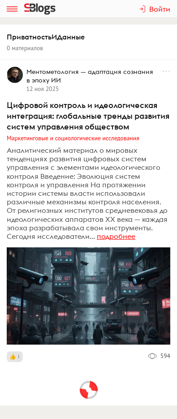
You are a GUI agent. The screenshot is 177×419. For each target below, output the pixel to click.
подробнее (116, 236)
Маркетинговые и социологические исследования (73, 138)
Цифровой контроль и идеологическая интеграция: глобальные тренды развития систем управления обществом (88, 116)
